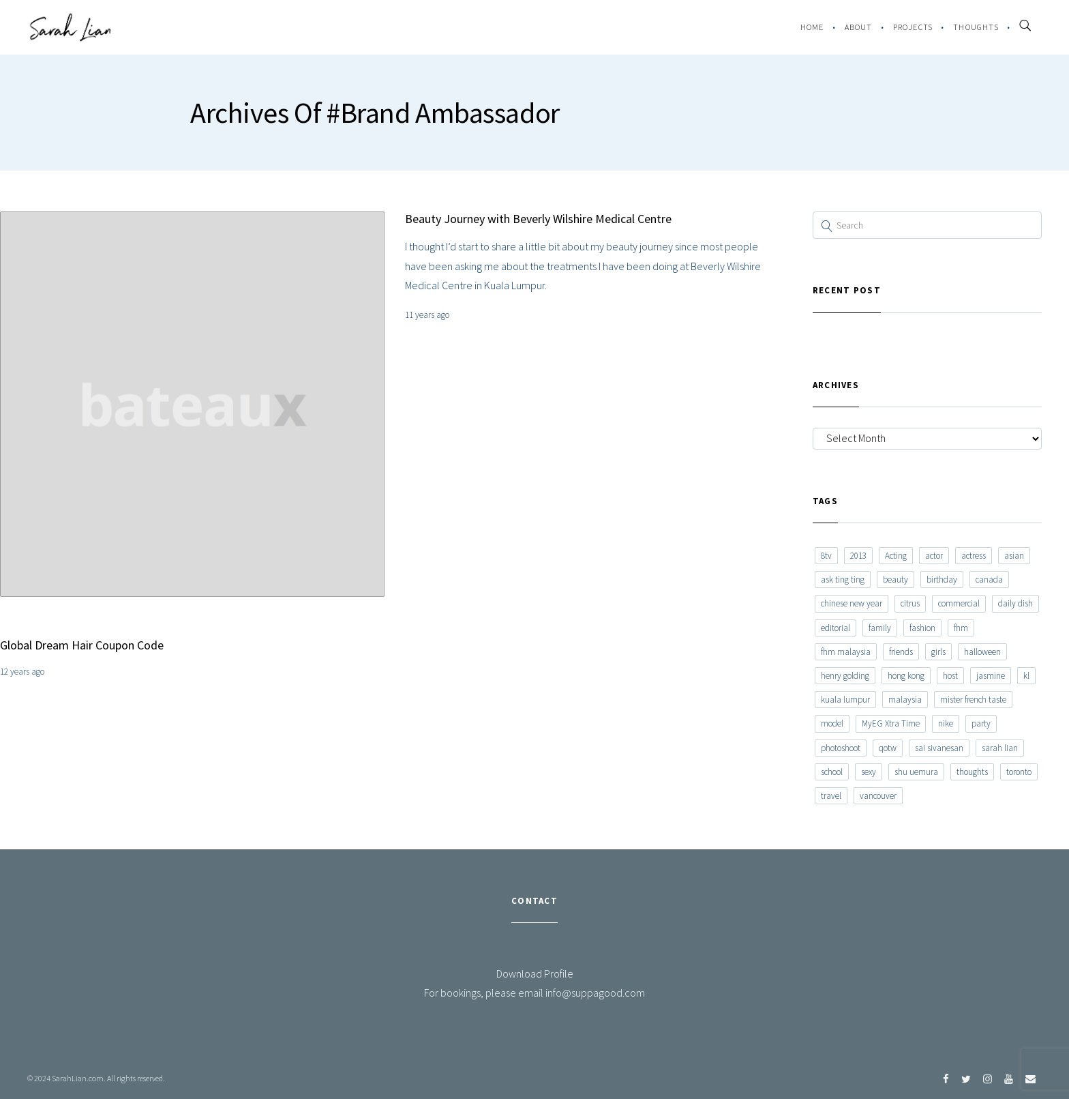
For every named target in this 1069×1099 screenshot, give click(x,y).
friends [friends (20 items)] (901, 652)
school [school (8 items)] (832, 772)
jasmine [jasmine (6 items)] (990, 676)
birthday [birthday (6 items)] (942, 579)
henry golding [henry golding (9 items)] (845, 676)
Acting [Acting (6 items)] (896, 555)
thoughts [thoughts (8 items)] (972, 772)
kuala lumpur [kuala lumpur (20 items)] (845, 699)
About (859, 27)
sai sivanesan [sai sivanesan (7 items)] (939, 748)
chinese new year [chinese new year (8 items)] (851, 603)
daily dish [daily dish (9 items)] (1015, 603)
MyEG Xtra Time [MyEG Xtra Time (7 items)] (891, 723)
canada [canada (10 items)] (989, 579)
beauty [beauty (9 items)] (895, 579)
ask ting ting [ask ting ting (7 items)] (842, 579)
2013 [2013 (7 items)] (858, 555)
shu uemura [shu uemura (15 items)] (916, 772)
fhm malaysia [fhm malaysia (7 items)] (846, 652)
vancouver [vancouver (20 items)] (878, 796)
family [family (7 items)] (880, 628)
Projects (913, 27)
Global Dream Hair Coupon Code (82, 645)
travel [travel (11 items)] (831, 796)
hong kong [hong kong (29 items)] (906, 676)
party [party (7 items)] (981, 723)
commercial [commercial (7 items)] (959, 603)
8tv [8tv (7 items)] (826, 555)
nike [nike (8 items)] (945, 723)
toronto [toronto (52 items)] (1019, 772)
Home (812, 27)
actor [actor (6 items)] (934, 555)
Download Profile (534, 973)
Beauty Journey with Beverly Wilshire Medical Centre (538, 218)
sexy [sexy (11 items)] (868, 772)
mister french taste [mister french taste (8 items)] (973, 699)
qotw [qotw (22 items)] (888, 748)
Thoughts (976, 27)
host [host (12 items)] (950, 676)
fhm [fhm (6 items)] (961, 628)
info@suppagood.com (595, 992)
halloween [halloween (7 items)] (982, 652)
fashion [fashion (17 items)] (922, 628)
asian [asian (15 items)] (1014, 555)
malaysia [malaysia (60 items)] (905, 699)
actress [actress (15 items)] (973, 555)
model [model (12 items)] (832, 723)
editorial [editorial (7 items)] (835, 628)
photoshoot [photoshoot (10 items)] (840, 748)
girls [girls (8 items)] (938, 652)
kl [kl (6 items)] (1026, 676)
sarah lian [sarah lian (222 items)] (1000, 748)
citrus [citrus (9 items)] (910, 603)
